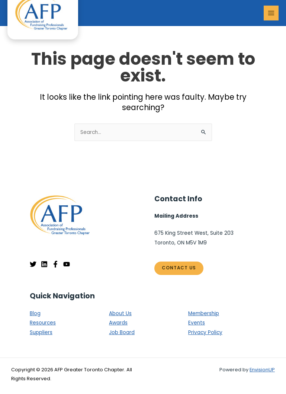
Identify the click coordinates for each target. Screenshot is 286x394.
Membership (203, 313)
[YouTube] (66, 264)
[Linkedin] (44, 264)
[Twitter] (33, 264)
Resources (43, 322)
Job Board (122, 332)
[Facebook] (55, 264)
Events (196, 322)
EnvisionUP (262, 369)
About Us (120, 313)
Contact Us (179, 268)
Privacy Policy (205, 332)
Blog (35, 313)
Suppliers (41, 332)
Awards (118, 322)
